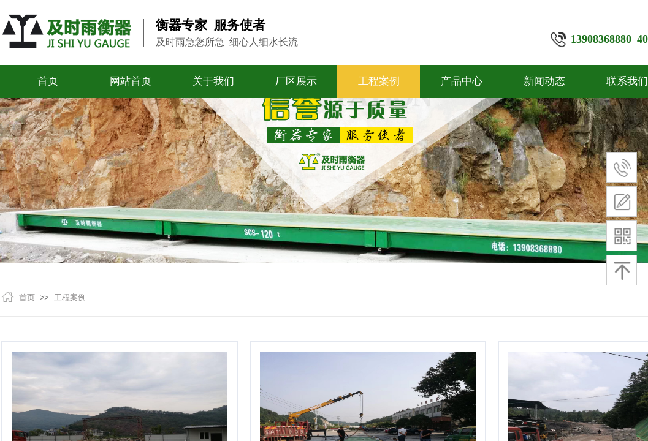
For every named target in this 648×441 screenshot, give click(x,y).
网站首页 (130, 81)
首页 (47, 81)
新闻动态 (544, 81)
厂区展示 (296, 81)
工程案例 (379, 81)
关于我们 (213, 81)
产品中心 (461, 81)
